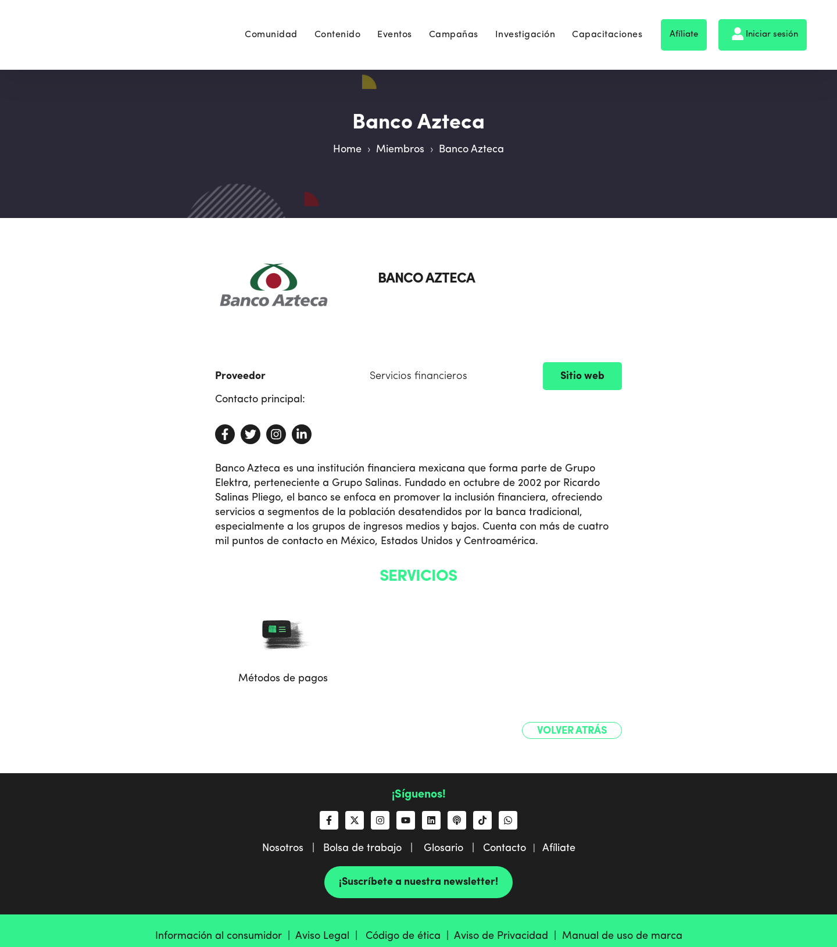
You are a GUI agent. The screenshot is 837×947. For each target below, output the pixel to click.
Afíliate (684, 30)
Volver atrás (572, 731)
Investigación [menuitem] (525, 30)
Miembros (400, 149)
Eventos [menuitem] (394, 30)
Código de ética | (410, 936)
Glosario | (453, 848)
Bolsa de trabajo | (372, 848)
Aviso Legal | (329, 936)
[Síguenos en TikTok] (482, 820)
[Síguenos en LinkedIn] (431, 820)
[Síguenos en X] (354, 820)
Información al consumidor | (225, 936)
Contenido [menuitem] (337, 30)
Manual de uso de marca (622, 936)
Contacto (504, 848)
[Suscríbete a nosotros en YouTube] (405, 820)
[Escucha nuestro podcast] (457, 820)
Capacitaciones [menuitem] (607, 30)
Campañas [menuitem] (453, 30)
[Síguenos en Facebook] (329, 820)
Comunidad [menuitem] (271, 30)
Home (347, 149)
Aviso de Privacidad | (508, 936)
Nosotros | (292, 848)
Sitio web (582, 376)
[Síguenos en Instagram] (380, 820)
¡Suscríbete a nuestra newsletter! (418, 882)
